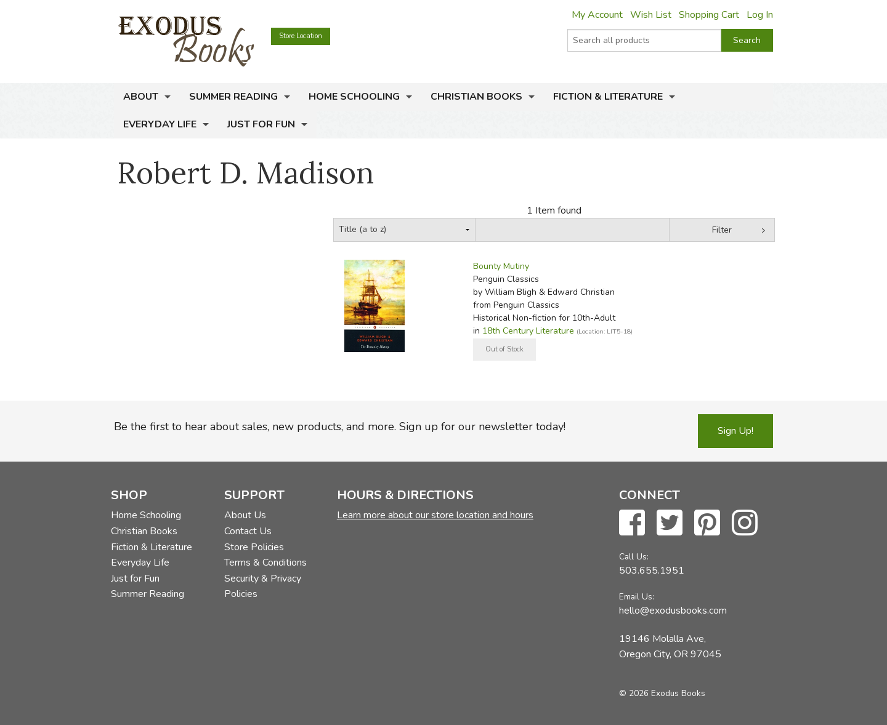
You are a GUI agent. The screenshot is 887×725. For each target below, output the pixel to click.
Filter (722, 230)
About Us (245, 515)
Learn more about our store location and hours (435, 515)
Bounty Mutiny (501, 266)
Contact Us (248, 531)
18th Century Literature (528, 331)
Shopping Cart (709, 15)
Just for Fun (261, 124)
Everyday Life (159, 124)
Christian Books (476, 96)
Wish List (650, 15)
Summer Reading (233, 96)
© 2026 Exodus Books (662, 693)
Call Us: (634, 557)
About (140, 96)
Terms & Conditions (265, 562)
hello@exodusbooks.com (673, 610)
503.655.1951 (651, 570)
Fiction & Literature (608, 96)
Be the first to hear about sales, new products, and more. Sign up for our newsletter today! (339, 426)
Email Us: (636, 597)
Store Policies (254, 547)
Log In (760, 15)
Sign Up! (735, 431)
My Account (597, 15)
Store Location (300, 36)
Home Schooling (354, 96)
